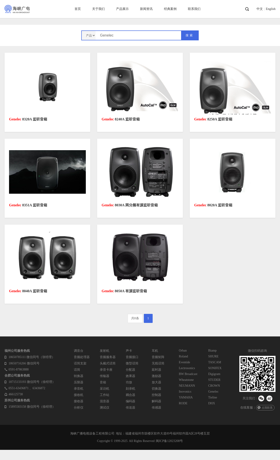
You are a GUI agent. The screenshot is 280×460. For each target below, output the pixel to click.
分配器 (130, 369)
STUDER (214, 380)
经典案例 (170, 9)
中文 (260, 9)
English (270, 9)
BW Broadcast (188, 374)
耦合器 (130, 395)
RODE (183, 403)
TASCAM (214, 362)
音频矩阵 (158, 357)
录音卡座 (106, 369)
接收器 (78, 401)
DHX (211, 403)
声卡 (129, 350)
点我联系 (267, 407)
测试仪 (104, 407)
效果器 (130, 376)
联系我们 (194, 9)
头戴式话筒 (108, 363)
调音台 (78, 350)
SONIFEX (215, 368)
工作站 (104, 395)
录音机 (78, 388)
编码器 (130, 401)
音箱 (103, 382)
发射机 (104, 350)
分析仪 (78, 407)
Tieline (212, 397)
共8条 (135, 318)
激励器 (156, 376)
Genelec (213, 391)
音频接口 (132, 357)
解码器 (156, 401)
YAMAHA (186, 397)
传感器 (156, 407)
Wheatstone (186, 380)
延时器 (156, 369)
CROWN (214, 385)
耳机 (155, 350)
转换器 (78, 376)
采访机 (104, 388)
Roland (183, 356)
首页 (78, 9)
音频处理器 (82, 357)
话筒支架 (80, 363)
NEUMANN (187, 385)
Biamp (212, 350)
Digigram (214, 374)
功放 (129, 382)
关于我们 (98, 9)
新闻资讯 (146, 9)
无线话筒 (158, 363)
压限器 (78, 382)
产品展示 (122, 9)
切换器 (156, 388)
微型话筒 (132, 363)
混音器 (104, 401)
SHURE (213, 356)
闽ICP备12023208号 (169, 441)
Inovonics (185, 391)
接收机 (78, 395)
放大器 (156, 382)
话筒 (77, 369)
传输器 (104, 376)
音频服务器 (108, 357)
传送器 (130, 407)
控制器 (156, 395)
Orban (183, 350)
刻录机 (130, 388)
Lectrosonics (187, 368)
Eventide (184, 362)
